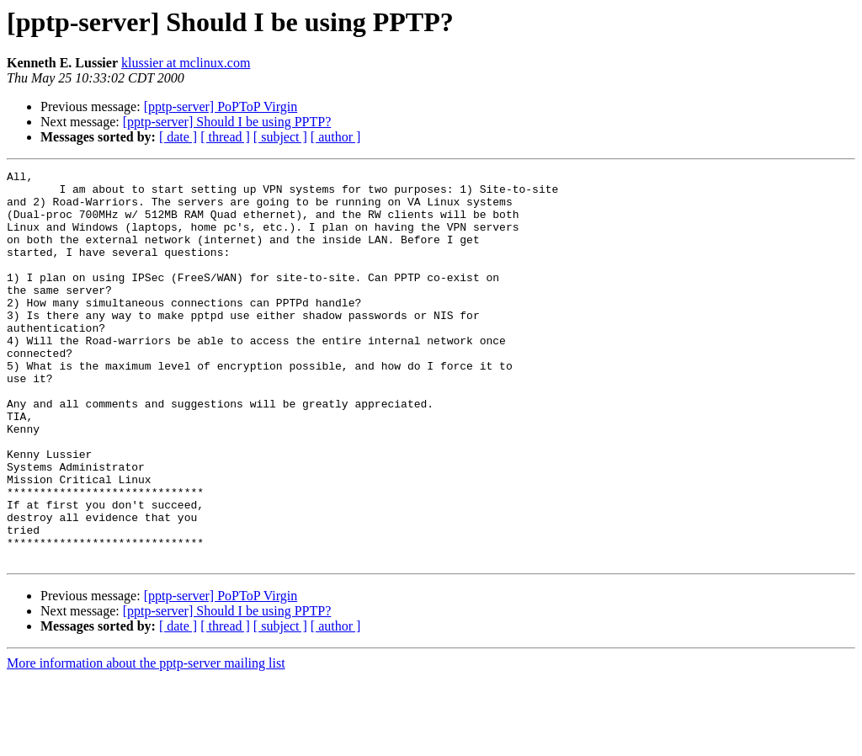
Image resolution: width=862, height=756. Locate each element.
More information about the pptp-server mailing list (146, 741)
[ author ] (336, 137)
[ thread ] (225, 137)
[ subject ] (280, 137)
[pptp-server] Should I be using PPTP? (227, 121)
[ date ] (178, 137)
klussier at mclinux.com (185, 63)
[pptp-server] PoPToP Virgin (221, 106)
